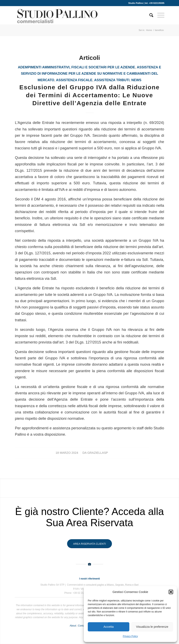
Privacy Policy (130, 636)
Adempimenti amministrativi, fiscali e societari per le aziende (76, 67)
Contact (82, 625)
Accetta (108, 626)
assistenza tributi (111, 80)
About (73, 625)
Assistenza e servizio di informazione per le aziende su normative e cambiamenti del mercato (91, 73)
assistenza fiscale (74, 80)
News (136, 80)
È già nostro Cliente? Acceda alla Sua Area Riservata (89, 517)
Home (149, 30)
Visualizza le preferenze (152, 626)
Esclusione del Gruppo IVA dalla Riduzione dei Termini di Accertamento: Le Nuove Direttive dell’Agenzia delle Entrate (89, 95)
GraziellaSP (97, 452)
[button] (171, 592)
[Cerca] (149, 15)
